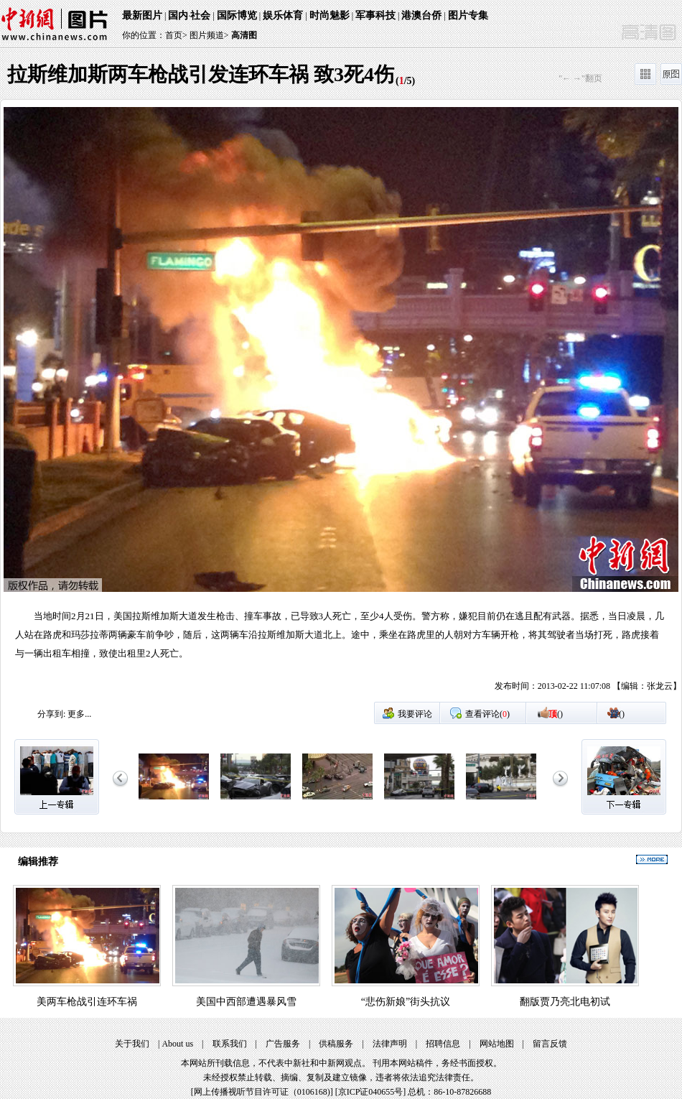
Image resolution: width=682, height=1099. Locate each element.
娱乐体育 (283, 15)
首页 (173, 35)
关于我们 (132, 1044)
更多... (79, 714)
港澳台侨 (421, 15)
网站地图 (497, 1044)
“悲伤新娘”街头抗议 (405, 1001)
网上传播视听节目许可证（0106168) (262, 1092)
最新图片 (142, 15)
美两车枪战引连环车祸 (87, 1001)
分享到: (51, 714)
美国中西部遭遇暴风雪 (246, 1001)
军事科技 (375, 15)
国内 (178, 15)
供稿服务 (336, 1044)
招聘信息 (443, 1044)
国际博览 (237, 15)
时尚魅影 (329, 15)
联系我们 (229, 1044)
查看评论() (487, 714)
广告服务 (283, 1044)
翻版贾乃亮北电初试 (565, 1001)
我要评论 (415, 714)
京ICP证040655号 (370, 1092)
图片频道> (209, 35)
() (555, 714)
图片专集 (468, 15)
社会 (200, 15)
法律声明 (390, 1044)
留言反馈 (550, 1044)
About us (177, 1044)
